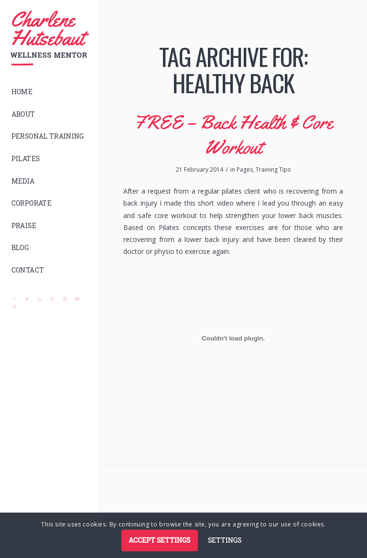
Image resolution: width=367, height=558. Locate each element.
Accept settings (159, 540)
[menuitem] (49, 92)
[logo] (49, 38)
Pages (245, 169)
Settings (224, 540)
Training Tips (273, 169)
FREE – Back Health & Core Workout (233, 134)
